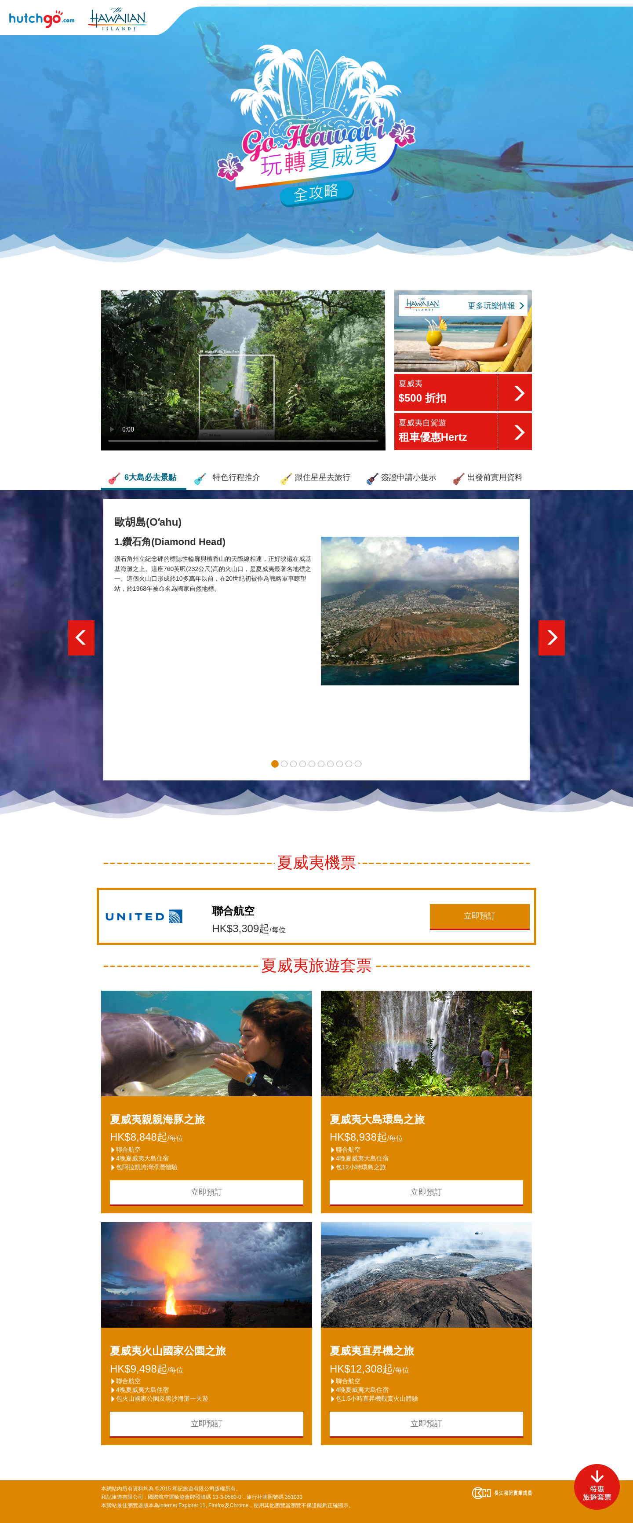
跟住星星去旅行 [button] (315, 478)
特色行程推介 (227, 478)
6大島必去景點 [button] (142, 478)
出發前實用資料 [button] (487, 478)
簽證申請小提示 (401, 478)
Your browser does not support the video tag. (243, 370)
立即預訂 (479, 916)
